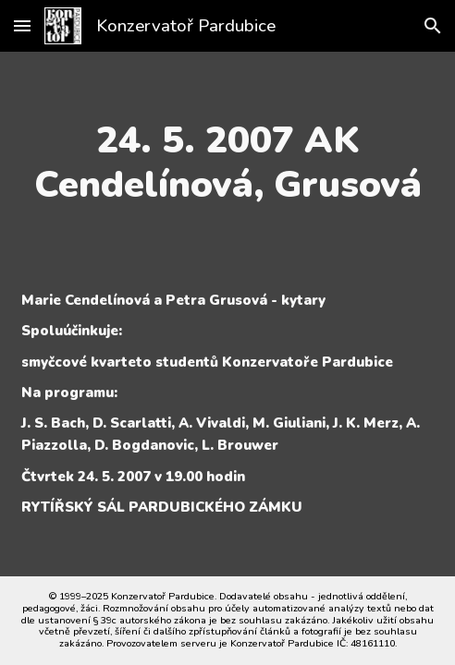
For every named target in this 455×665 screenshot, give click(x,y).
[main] (227, 162)
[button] (22, 25)
